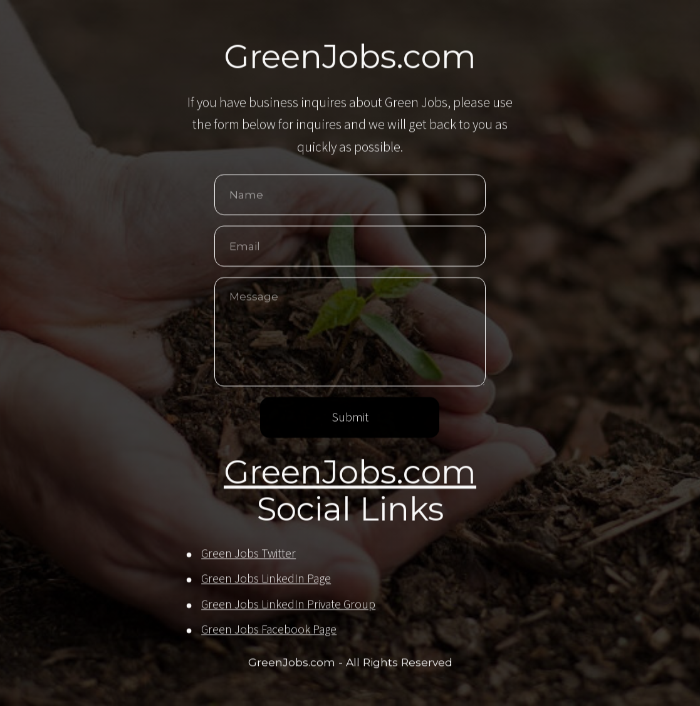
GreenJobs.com (350, 473)
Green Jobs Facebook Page (269, 630)
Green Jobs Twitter (248, 554)
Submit (350, 417)
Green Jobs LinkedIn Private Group (288, 604)
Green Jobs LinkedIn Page (266, 579)
